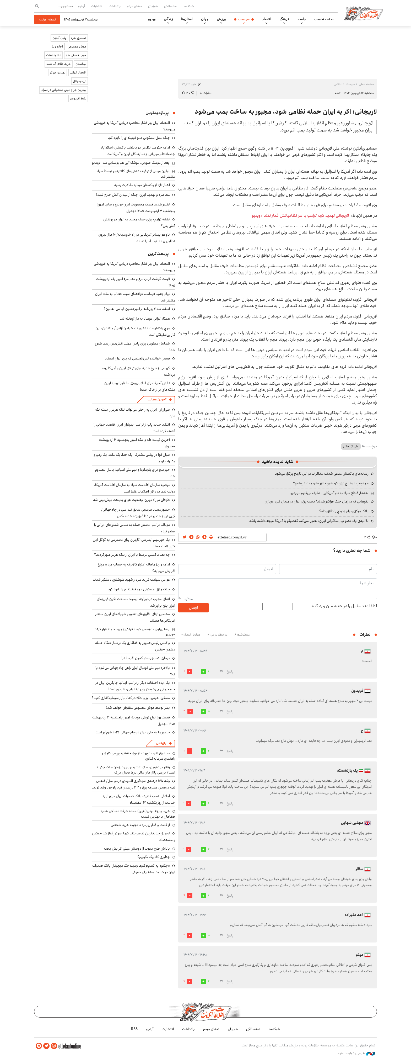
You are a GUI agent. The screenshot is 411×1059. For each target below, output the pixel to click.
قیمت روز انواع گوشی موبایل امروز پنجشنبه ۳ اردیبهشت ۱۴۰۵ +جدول (133, 720)
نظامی (338, 84)
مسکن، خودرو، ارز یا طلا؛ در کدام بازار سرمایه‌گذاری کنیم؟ (131, 698)
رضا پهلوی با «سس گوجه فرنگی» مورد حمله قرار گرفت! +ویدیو (134, 631)
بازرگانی (161, 743)
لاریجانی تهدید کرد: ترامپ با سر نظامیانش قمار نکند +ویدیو (300, 215)
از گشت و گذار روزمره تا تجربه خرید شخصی (140, 825)
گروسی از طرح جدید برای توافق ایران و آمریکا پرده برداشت (138, 371)
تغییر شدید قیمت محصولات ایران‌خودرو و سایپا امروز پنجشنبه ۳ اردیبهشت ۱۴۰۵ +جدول (136, 208)
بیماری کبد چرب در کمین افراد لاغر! (145, 658)
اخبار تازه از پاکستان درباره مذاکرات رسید (142, 185)
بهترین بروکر (57, 72)
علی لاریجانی (351, 446)
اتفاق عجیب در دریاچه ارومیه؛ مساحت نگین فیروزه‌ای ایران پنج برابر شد (136, 602)
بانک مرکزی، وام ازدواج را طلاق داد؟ (344, 511)
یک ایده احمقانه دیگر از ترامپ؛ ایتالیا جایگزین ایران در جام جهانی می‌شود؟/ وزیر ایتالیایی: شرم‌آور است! (135, 686)
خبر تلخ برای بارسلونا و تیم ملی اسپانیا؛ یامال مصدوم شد (135, 473)
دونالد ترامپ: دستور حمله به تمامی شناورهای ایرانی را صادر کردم (134, 528)
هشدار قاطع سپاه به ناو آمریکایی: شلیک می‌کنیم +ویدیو (329, 493)
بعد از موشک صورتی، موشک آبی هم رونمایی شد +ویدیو (130, 163)
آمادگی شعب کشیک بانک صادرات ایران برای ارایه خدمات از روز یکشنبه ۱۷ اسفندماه (138, 799)
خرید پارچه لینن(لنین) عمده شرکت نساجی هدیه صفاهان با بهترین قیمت (138, 813)
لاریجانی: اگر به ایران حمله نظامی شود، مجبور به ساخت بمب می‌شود (285, 112)
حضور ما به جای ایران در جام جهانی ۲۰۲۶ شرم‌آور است (132, 732)
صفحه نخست (323, 19)
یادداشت (115, 6)
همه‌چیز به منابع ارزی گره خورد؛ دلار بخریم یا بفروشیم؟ (331, 483)
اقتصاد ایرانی (78, 72)
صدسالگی (170, 6)
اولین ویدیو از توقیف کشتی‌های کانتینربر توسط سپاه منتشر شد (135, 173)
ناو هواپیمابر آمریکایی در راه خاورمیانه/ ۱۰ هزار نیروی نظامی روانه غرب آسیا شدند (136, 238)
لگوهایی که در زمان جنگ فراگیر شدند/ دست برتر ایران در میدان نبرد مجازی (317, 501)
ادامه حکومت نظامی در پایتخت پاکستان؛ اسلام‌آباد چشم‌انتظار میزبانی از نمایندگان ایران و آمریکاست (137, 151)
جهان (204, 19)
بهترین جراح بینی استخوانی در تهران (63, 89)
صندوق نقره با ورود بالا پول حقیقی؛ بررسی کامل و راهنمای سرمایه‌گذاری (138, 755)
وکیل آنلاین (59, 37)
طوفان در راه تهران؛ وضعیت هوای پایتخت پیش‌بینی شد (131, 500)
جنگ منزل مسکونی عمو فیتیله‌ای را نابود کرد (139, 138)
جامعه (302, 19)
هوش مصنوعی (77, 46)
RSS (134, 1029)
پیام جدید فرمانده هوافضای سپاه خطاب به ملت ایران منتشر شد (135, 297)
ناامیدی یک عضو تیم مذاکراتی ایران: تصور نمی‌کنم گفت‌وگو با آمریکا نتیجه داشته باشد (309, 521)
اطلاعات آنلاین (363, 13)
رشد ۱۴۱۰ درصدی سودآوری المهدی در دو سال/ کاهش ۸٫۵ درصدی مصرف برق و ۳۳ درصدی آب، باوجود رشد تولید (133, 784)
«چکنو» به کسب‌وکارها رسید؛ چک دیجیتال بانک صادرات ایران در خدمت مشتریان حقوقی (133, 869)
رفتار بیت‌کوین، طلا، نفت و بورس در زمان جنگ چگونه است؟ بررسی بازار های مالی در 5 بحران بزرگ (135, 769)
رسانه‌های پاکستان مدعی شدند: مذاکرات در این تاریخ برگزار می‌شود (322, 473)
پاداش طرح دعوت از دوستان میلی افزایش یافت (137, 848)
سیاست (244, 19)
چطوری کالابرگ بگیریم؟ (153, 857)
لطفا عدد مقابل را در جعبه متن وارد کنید (344, 606)
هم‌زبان (153, 6)
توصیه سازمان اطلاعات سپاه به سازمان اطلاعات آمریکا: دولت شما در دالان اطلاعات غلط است (134, 488)
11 (184, 981)
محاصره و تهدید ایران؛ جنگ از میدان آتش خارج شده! (133, 195)
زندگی (168, 19)
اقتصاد (266, 19)
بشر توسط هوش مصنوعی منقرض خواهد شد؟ (137, 708)
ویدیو (151, 19)
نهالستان (80, 63)
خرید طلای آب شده (58, 63)
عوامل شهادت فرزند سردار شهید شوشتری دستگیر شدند (131, 580)
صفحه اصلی (366, 84)
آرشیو (81, 6)
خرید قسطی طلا (76, 55)
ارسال (193, 607)
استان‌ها (187, 19)
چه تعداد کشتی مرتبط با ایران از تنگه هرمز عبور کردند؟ (132, 555)
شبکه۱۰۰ (188, 6)
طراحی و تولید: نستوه (356, 1053)
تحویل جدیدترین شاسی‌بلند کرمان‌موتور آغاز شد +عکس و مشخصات (133, 836)
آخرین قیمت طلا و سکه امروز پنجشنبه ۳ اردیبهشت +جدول (137, 443)
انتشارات (96, 6)
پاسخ (229, 671)
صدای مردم (134, 6)
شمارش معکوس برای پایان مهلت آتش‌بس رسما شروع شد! (135, 347)
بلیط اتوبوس (78, 98)
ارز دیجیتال (79, 81)
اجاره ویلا (57, 46)
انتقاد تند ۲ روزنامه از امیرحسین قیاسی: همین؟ (137, 309)
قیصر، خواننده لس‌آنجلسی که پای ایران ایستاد (137, 358)
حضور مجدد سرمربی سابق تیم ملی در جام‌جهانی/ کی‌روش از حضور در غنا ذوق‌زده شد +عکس (138, 513)
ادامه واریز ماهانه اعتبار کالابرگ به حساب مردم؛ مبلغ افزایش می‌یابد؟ (136, 568)
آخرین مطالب (157, 399)
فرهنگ (284, 19)
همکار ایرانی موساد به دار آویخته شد (145, 318)
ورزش (221, 19)
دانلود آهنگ (53, 55)
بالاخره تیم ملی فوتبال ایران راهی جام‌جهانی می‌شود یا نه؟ (135, 671)
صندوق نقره (78, 37)
